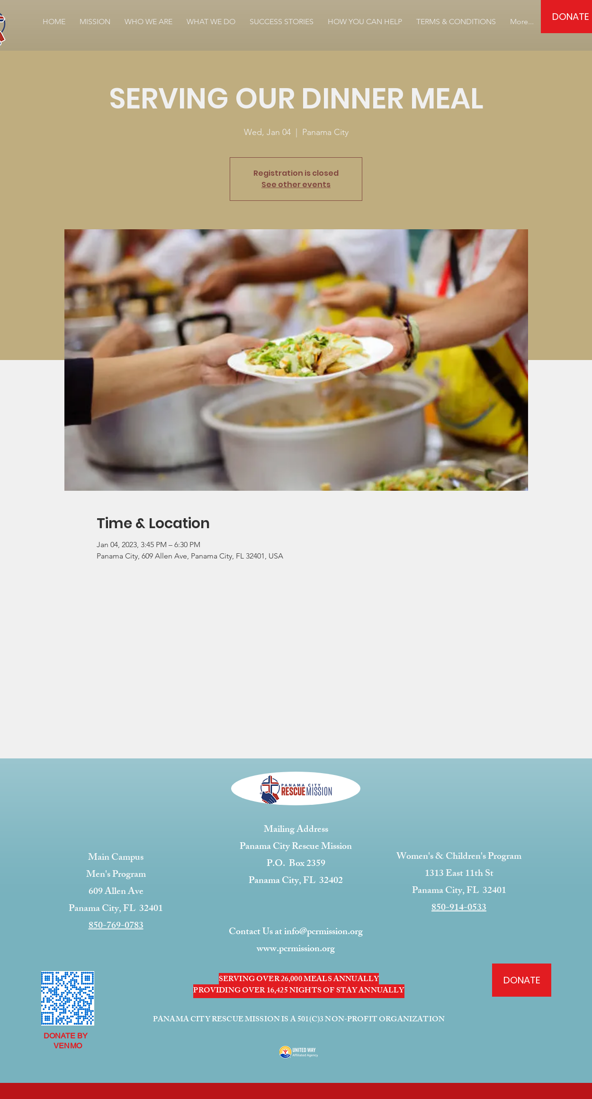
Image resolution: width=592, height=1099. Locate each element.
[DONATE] (521, 980)
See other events (296, 184)
